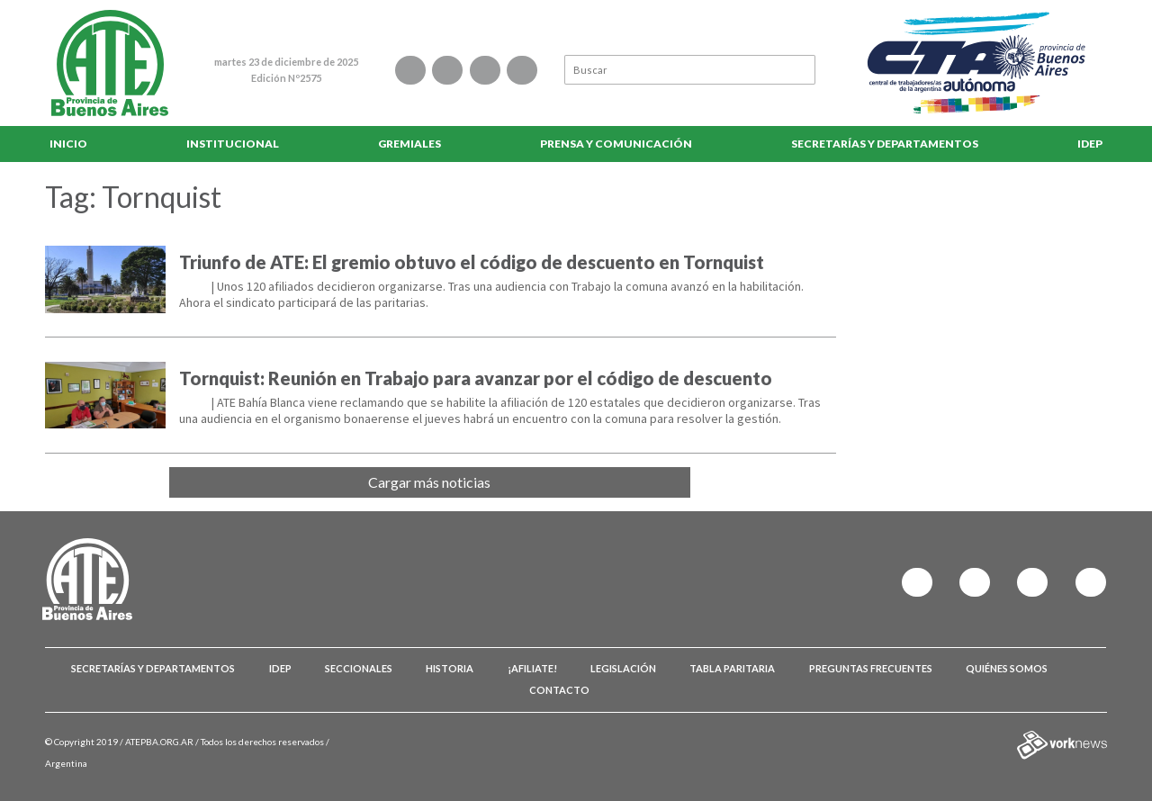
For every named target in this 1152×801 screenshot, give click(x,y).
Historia (449, 668)
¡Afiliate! (532, 668)
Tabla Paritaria (732, 668)
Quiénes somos (1007, 668)
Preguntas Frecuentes (870, 668)
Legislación (623, 668)
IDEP (1089, 143)
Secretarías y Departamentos (884, 143)
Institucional (232, 143)
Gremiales (409, 143)
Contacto (559, 690)
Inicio (68, 143)
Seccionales (358, 668)
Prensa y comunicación (616, 143)
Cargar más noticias (429, 481)
